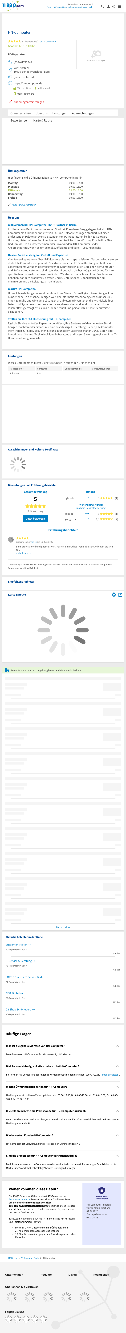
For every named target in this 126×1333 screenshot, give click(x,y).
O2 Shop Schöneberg (18, 1009)
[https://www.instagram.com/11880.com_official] (17, 1319)
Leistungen (59, 113)
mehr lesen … (23, 553)
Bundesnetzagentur (19, 1199)
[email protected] (110, 1074)
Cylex (34, 541)
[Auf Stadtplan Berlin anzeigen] (120, 594)
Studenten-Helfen (16, 944)
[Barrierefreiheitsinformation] (115, 6)
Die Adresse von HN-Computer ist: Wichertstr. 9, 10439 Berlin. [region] (38, 1054)
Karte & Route (42, 120)
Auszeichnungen (83, 113)
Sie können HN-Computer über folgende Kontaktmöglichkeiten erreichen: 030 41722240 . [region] (63, 1074)
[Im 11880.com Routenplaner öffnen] (114, 594)
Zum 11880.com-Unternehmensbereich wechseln (69, 7)
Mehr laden (63, 927)
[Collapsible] (117, 1045)
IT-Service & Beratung (19, 961)
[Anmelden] (109, 6)
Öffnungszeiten (20, 113)
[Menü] (121, 6)
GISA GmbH (13, 993)
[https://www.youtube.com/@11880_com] (43, 1319)
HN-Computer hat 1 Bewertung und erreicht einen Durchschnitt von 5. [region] (43, 1143)
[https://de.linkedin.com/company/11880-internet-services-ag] (34, 1319)
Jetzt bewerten (35, 518)
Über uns (42, 113)
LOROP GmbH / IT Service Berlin (25, 977)
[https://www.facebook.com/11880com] (8, 1319)
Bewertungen (19, 120)
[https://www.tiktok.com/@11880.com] (25, 1319)
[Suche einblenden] (104, 6)
